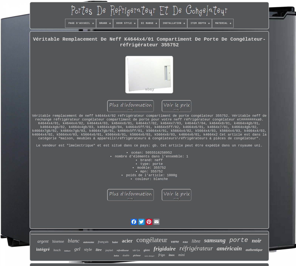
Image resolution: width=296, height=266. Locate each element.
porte (238, 240)
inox (172, 255)
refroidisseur (123, 250)
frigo (161, 255)
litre (99, 250)
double (126, 255)
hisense (58, 241)
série (136, 250)
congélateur (151, 240)
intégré (43, 249)
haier (115, 242)
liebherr (67, 251)
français (103, 242)
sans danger (149, 256)
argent (43, 241)
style (88, 249)
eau (185, 242)
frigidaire (165, 248)
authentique (254, 250)
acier (127, 241)
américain (229, 248)
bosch (57, 250)
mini (181, 255)
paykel (109, 250)
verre (175, 241)
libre (196, 241)
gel (77, 249)
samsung (215, 240)
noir (256, 241)
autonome (88, 242)
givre (147, 250)
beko (116, 256)
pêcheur (137, 255)
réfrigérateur (196, 248)
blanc (73, 241)
